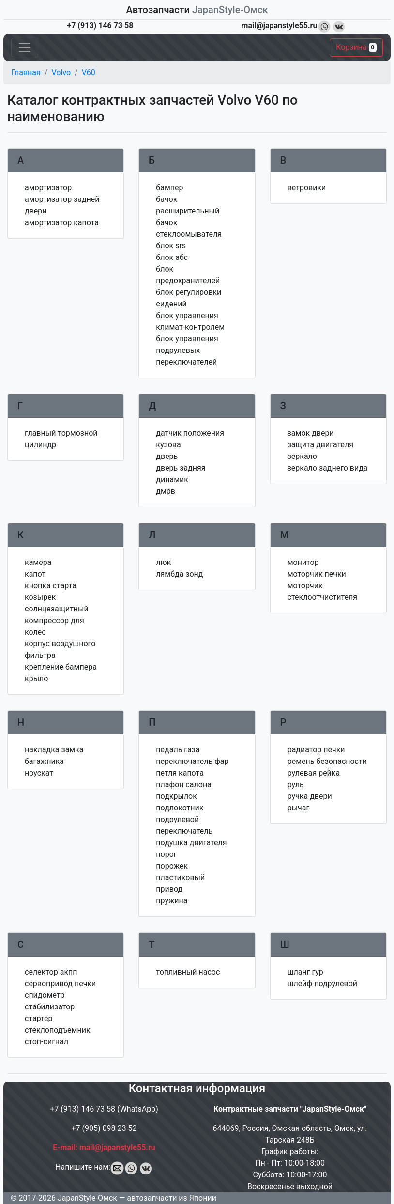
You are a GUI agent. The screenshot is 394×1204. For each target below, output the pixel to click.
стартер (39, 1018)
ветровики (307, 187)
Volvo (61, 72)
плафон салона (184, 784)
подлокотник (179, 807)
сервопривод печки (60, 983)
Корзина (356, 47)
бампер (169, 187)
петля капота (180, 772)
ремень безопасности (327, 761)
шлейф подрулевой (322, 983)
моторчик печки (317, 574)
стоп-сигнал (46, 1041)
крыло (36, 678)
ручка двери (310, 796)
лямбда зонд (179, 574)
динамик (172, 479)
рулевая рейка (314, 772)
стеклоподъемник (58, 1030)
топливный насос (188, 971)
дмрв (165, 491)
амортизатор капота (62, 222)
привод (169, 889)
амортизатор (48, 187)
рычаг (299, 807)
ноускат (39, 772)
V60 (88, 72)
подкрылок (176, 796)
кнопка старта (50, 585)
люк (163, 562)
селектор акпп (51, 971)
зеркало (302, 456)
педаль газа (177, 749)
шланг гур (305, 971)
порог (166, 854)
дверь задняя (180, 467)
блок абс (172, 257)
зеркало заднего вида (328, 467)
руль (296, 784)
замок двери (311, 433)
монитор (303, 562)
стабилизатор (50, 1006)
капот (35, 574)
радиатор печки (316, 749)
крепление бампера (61, 666)
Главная (26, 72)
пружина (171, 900)
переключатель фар (192, 761)
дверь (167, 456)
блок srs (171, 245)
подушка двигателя (191, 842)
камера (38, 562)
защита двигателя (320, 444)
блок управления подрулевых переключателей (187, 350)
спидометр (45, 995)
